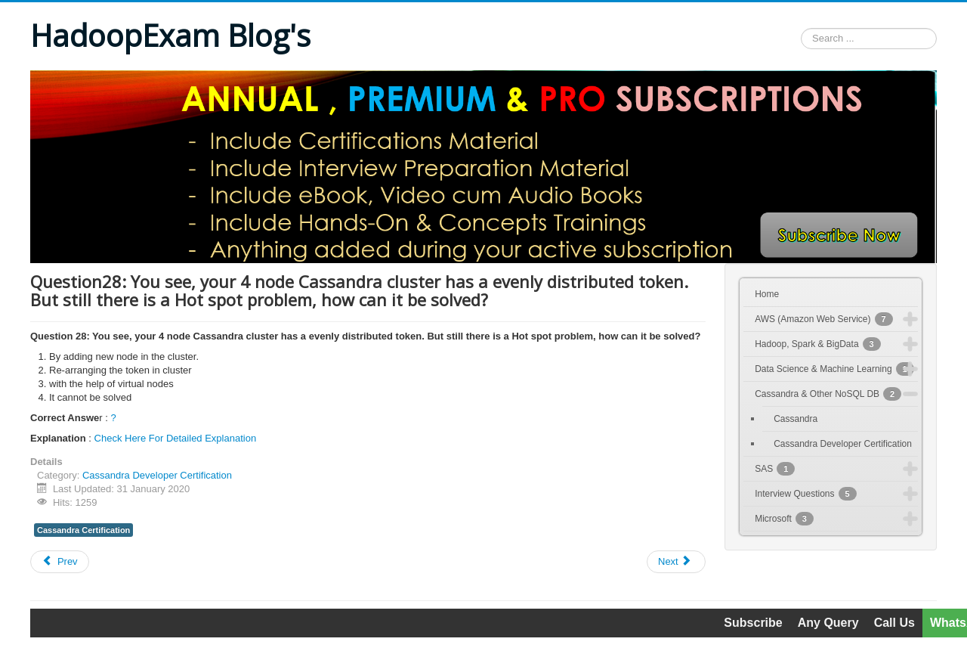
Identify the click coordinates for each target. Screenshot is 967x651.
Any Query (828, 622)
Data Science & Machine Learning (834, 369)
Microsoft (784, 518)
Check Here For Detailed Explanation (175, 438)
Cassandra (795, 419)
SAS (775, 469)
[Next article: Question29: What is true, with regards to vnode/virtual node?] (676, 561)
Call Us (894, 622)
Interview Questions (806, 494)
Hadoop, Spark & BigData (818, 344)
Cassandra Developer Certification (157, 475)
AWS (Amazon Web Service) (823, 319)
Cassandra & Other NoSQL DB (828, 394)
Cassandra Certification (83, 530)
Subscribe (753, 622)
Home (767, 294)
